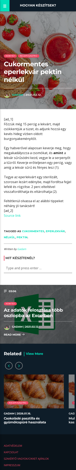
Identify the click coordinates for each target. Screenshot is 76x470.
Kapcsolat (11, 452)
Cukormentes (33, 231)
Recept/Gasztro (28, 56)
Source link (12, 215)
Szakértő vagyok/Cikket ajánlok (26, 458)
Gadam (17, 94)
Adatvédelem (13, 445)
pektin (22, 237)
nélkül (9, 237)
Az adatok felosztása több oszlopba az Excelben (33, 312)
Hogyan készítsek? (38, 6)
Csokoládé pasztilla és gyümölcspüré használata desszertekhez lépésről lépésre (29, 422)
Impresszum (12, 465)
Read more (14, 335)
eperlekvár (55, 231)
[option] (33, 401)
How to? (10, 56)
